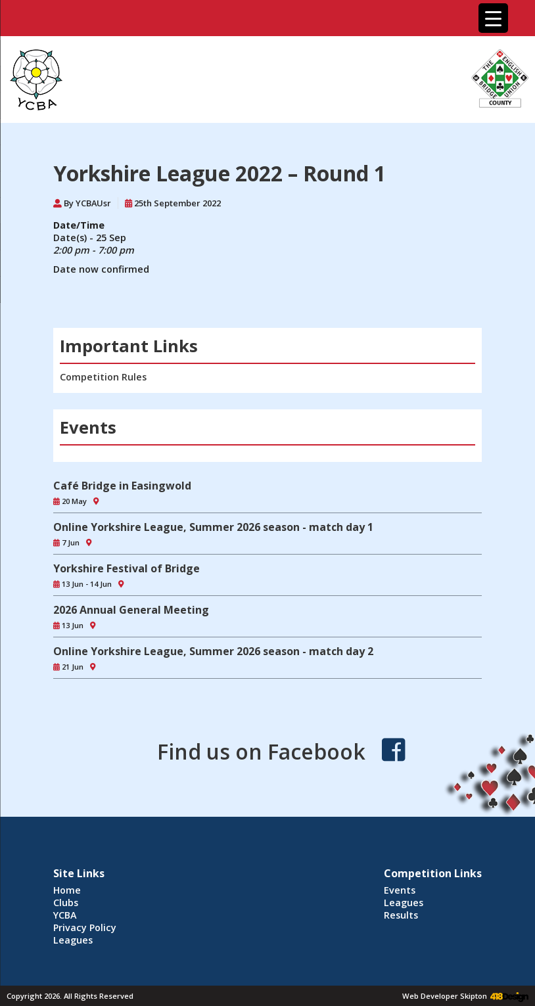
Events (399, 890)
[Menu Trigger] (493, 18)
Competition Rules (103, 377)
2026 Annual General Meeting (131, 610)
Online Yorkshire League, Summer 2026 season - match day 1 (213, 527)
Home (67, 890)
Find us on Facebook (261, 751)
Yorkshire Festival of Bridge (126, 568)
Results (401, 915)
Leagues (73, 940)
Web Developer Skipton (444, 996)
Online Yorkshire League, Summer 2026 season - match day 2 (213, 651)
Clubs (65, 902)
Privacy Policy (84, 927)
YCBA (65, 915)
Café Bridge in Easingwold (122, 485)
